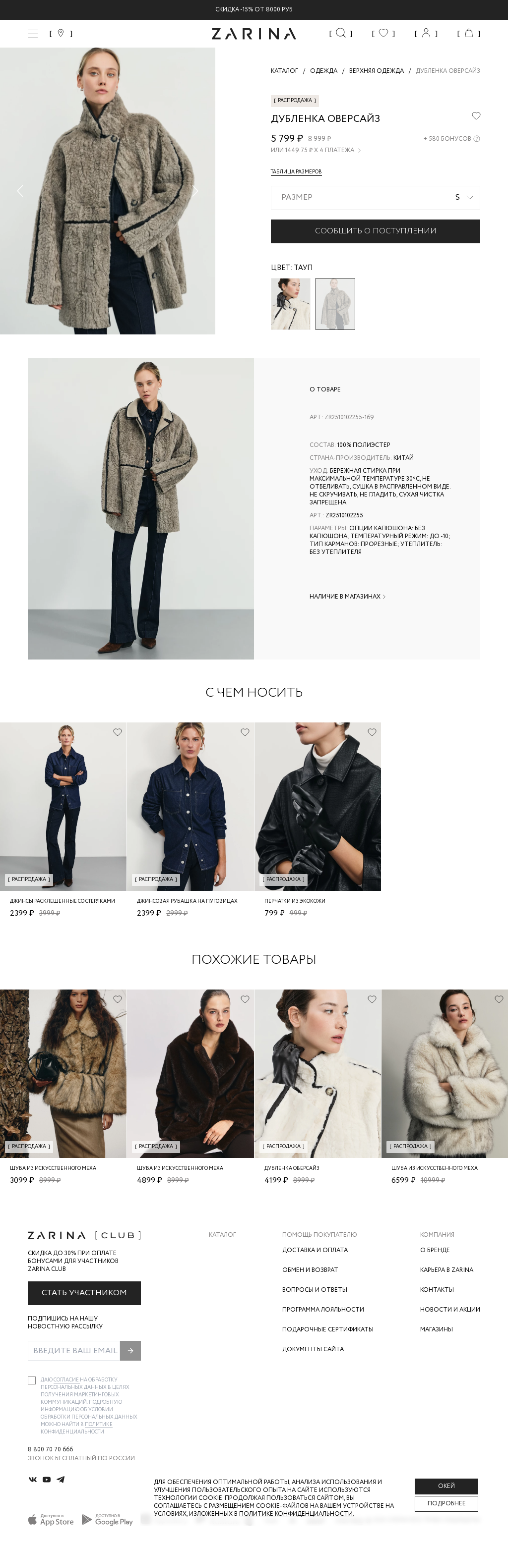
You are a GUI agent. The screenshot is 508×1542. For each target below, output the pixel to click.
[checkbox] (32, 1380)
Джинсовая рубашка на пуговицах (187, 901)
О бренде (435, 1250)
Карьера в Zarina (446, 1270)
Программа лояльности (323, 1310)
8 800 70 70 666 (50, 1450)
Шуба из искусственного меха (53, 1168)
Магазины (436, 1329)
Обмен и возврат (310, 1270)
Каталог (222, 1235)
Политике (99, 1425)
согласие (67, 1380)
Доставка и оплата (315, 1250)
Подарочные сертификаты (328, 1329)
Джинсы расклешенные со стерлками (62, 901)
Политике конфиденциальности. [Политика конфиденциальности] (296, 1514)
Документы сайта (313, 1349)
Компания (437, 1235)
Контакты (437, 1290)
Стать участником (84, 1293)
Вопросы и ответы (314, 1290)
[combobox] (375, 198)
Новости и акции (450, 1310)
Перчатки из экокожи (294, 901)
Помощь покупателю (319, 1235)
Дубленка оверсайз (291, 1168)
